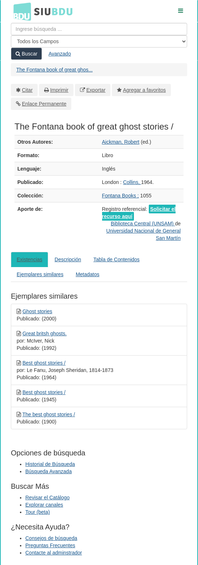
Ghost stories (37, 311)
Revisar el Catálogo (47, 497)
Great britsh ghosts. (44, 333)
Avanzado (60, 54)
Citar (27, 90)
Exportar (95, 90)
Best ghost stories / (44, 363)
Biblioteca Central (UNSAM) (143, 223)
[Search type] (99, 41)
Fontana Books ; (120, 195)
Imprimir (59, 90)
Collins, (132, 182)
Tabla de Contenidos (116, 259)
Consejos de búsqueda (51, 538)
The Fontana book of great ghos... (54, 70)
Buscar (26, 54)
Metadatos (87, 274)
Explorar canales (44, 505)
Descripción (68, 259)
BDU (20, 11)
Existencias (29, 259)
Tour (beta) (37, 512)
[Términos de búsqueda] (99, 29)
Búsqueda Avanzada (48, 471)
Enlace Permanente (44, 104)
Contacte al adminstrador (53, 553)
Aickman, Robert (120, 142)
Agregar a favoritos (144, 90)
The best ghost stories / (48, 414)
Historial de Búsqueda (50, 464)
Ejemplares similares (40, 274)
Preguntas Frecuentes (50, 545)
